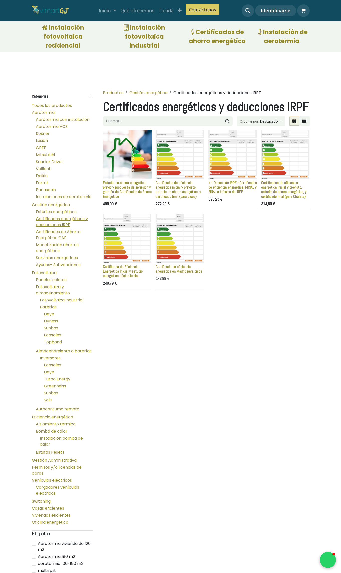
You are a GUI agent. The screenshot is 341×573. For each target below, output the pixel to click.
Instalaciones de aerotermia (63, 197)
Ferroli (42, 183)
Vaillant (43, 169)
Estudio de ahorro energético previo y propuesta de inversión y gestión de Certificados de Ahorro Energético (127, 189)
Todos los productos (52, 105)
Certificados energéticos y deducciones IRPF (62, 222)
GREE (41, 148)
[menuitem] (107, 10)
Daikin (42, 176)
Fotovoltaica (44, 273)
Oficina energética (50, 522)
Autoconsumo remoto (57, 409)
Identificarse (275, 10)
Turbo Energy (57, 379)
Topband (53, 342)
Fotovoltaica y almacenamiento (53, 290)
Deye (49, 314)
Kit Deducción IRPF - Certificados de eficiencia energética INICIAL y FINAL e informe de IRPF (232, 187)
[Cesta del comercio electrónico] (303, 10)
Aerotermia (43, 112)
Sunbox (51, 328)
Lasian (42, 141)
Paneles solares (51, 280)
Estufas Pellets (50, 452)
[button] (248, 10)
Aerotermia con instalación (62, 119)
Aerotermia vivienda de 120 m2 (64, 546)
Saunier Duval (49, 162)
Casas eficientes (48, 508)
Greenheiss (55, 386)
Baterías (48, 307)
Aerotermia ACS (52, 126)
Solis (48, 400)
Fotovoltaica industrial (61, 300)
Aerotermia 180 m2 (56, 556)
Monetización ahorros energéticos (57, 248)
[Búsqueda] (227, 121)
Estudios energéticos (56, 212)
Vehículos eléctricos (52, 480)
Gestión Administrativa (54, 460)
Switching (41, 501)
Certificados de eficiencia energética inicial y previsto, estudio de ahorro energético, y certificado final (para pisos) (178, 189)
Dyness (51, 321)
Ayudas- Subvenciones (58, 265)
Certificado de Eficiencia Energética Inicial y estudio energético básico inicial (123, 271)
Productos (113, 93)
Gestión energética (51, 205)
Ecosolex (52, 335)
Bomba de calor (51, 431)
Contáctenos (202, 9)
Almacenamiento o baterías (64, 351)
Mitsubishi (45, 155)
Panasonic (46, 190)
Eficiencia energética (52, 417)
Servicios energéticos (57, 258)
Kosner (43, 133)
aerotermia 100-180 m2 (60, 563)
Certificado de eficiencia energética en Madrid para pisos (179, 269)
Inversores (50, 358)
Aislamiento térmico (56, 424)
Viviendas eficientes (51, 515)
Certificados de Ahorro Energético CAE (58, 235)
